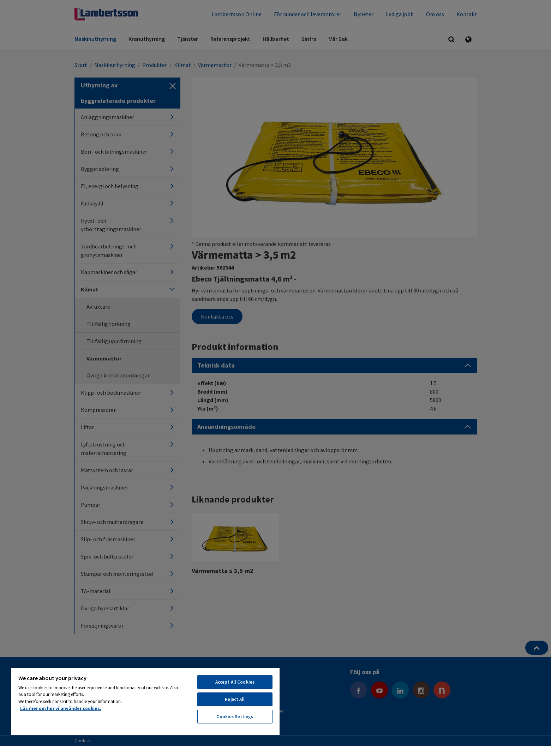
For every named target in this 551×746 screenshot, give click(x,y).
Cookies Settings (234, 717)
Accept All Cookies (234, 682)
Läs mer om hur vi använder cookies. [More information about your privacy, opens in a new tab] (60, 708)
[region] (145, 701)
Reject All (235, 699)
